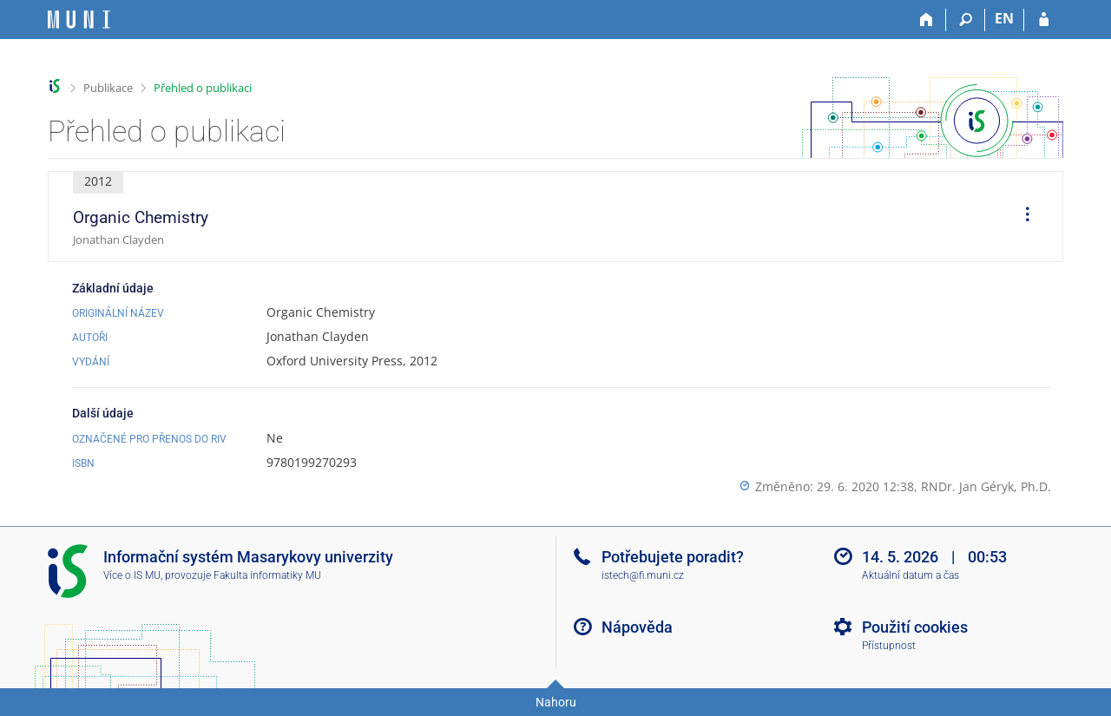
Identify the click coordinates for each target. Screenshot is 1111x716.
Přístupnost (889, 646)
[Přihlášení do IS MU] (1043, 20)
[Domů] (926, 20)
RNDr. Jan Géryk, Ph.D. (986, 486)
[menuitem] (1021, 217)
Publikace (108, 87)
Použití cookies (915, 627)
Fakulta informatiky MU (267, 575)
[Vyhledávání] (965, 20)
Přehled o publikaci (203, 87)
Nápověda (637, 627)
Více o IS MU (132, 575)
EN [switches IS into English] (1004, 18)
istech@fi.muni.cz (643, 575)
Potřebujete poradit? (673, 557)
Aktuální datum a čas (910, 575)
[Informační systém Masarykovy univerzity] (79, 19)
